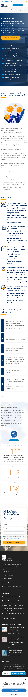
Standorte (5, 593)
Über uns (4, 586)
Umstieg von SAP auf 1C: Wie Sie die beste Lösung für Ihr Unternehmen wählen (16, 629)
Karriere (9, 586)
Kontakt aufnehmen (10, 38)
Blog (14, 586)
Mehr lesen (14, 440)
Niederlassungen (20, 586)
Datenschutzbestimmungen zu (12, 538)
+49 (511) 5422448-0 (8, 576)
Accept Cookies (14, 690)
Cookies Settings (14, 694)
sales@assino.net (7, 578)
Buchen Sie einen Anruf (18, 5)
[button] (26, 679)
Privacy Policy (7, 686)
